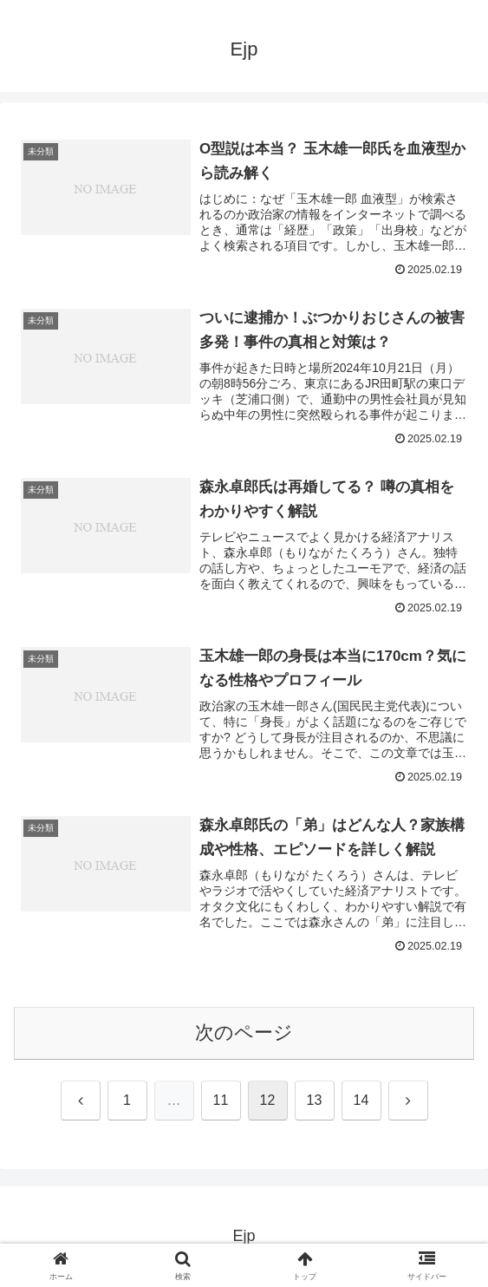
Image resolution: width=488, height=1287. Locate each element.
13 (314, 1100)
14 (361, 1100)
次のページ (244, 1032)
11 (221, 1100)
